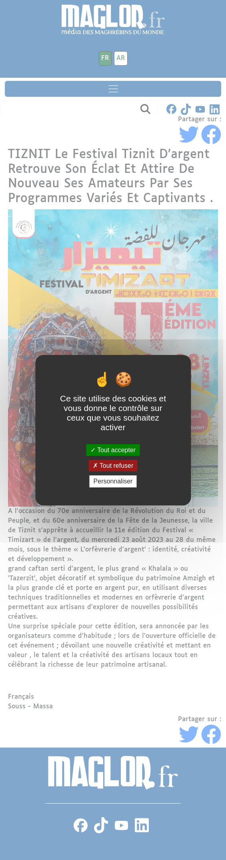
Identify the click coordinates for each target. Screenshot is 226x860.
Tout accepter (113, 450)
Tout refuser (113, 465)
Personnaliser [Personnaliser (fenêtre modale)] (113, 481)
